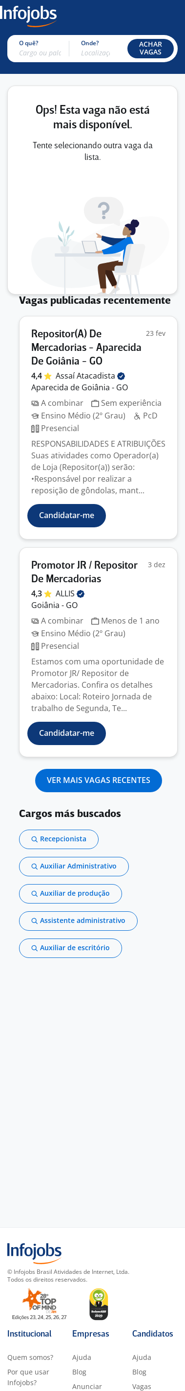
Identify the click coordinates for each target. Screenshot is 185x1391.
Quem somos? (30, 1357)
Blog (79, 1371)
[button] (150, 48)
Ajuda (81, 1357)
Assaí (90, 375)
